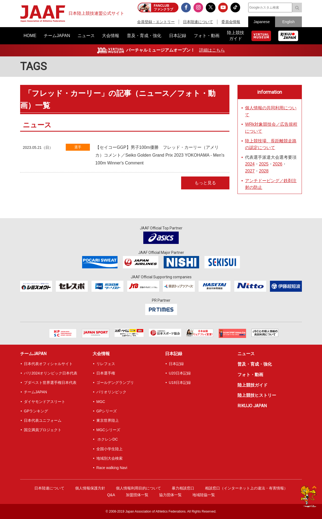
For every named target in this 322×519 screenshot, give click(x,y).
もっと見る (205, 183)
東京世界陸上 (107, 420)
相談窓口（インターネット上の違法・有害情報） (246, 488)
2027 (250, 171)
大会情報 (101, 353)
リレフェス (105, 364)
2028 (264, 171)
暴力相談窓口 (183, 488)
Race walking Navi (111, 468)
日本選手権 (105, 373)
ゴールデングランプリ (115, 382)
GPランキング (36, 411)
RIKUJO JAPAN (252, 405)
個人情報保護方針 (90, 488)
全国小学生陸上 (109, 449)
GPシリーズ (106, 411)
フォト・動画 (250, 374)
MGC (100, 401)
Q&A (111, 495)
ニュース (246, 353)
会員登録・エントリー (156, 22)
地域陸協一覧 (203, 495)
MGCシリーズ (108, 430)
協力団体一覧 (170, 495)
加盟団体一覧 (137, 495)
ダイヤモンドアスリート (44, 401)
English (288, 22)
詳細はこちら (212, 50)
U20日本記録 (180, 373)
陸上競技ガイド (252, 385)
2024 (250, 164)
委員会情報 (230, 22)
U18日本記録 (180, 382)
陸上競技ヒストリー (256, 395)
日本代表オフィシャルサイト (48, 364)
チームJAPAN (33, 353)
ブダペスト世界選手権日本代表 (50, 382)
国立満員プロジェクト (42, 430)
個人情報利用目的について (138, 488)
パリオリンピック (111, 392)
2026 (278, 164)
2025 (264, 164)
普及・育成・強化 (254, 364)
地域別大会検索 (109, 458)
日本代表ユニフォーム (42, 420)
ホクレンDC (107, 439)
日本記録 (173, 353)
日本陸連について (198, 22)
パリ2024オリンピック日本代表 (50, 373)
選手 (77, 147)
